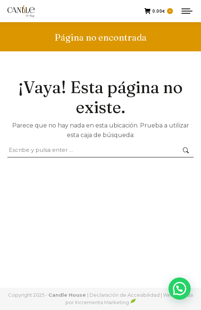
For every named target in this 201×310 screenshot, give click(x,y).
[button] (179, 288)
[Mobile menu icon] (187, 11)
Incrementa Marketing (105, 302)
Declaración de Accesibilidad (124, 295)
